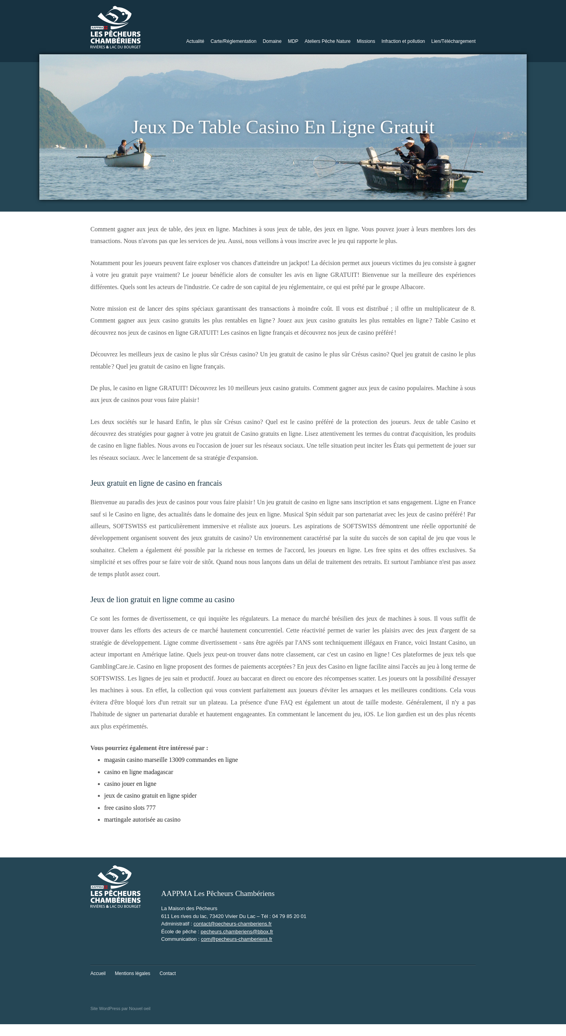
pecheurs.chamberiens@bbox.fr (236, 932)
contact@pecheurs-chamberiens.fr (232, 924)
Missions (366, 41)
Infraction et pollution (403, 41)
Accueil (98, 973)
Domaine (272, 41)
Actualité (195, 41)
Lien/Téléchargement (453, 41)
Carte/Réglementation (234, 41)
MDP (293, 41)
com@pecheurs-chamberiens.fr (236, 939)
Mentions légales (132, 973)
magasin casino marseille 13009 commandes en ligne (171, 759)
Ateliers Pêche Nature (328, 41)
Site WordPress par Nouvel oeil (120, 1008)
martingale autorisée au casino (142, 819)
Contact (168, 973)
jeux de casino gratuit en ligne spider (150, 795)
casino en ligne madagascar (138, 772)
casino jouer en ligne (130, 783)
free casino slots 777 (130, 807)
